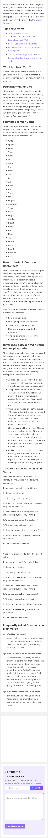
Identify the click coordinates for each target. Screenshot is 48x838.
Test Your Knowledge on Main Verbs (24, 54)
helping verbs (38, 7)
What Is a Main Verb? (17, 33)
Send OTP (36, 788)
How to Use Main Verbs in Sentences (24, 44)
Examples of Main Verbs (18, 40)
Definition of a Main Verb (24, 36)
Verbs (5, 4)
